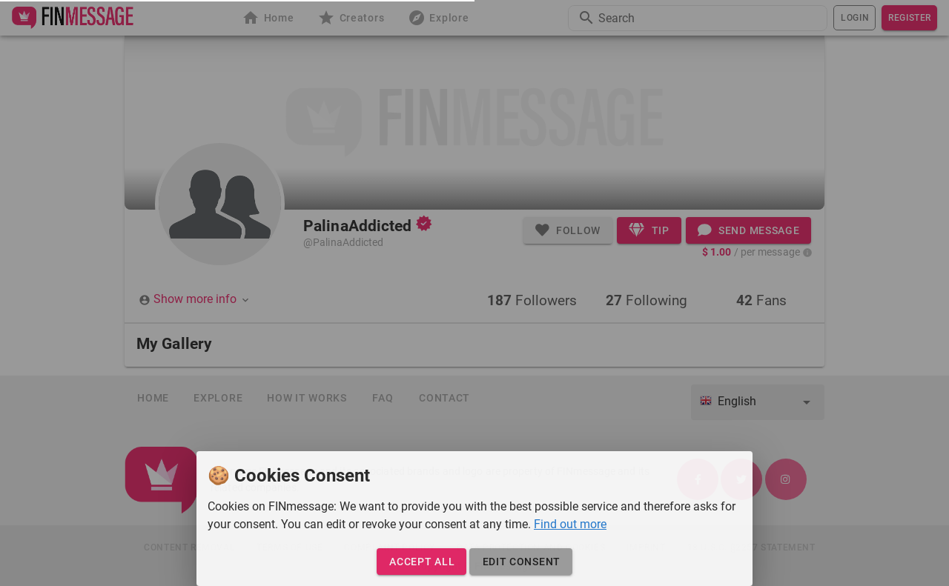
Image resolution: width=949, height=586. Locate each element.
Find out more (570, 524)
